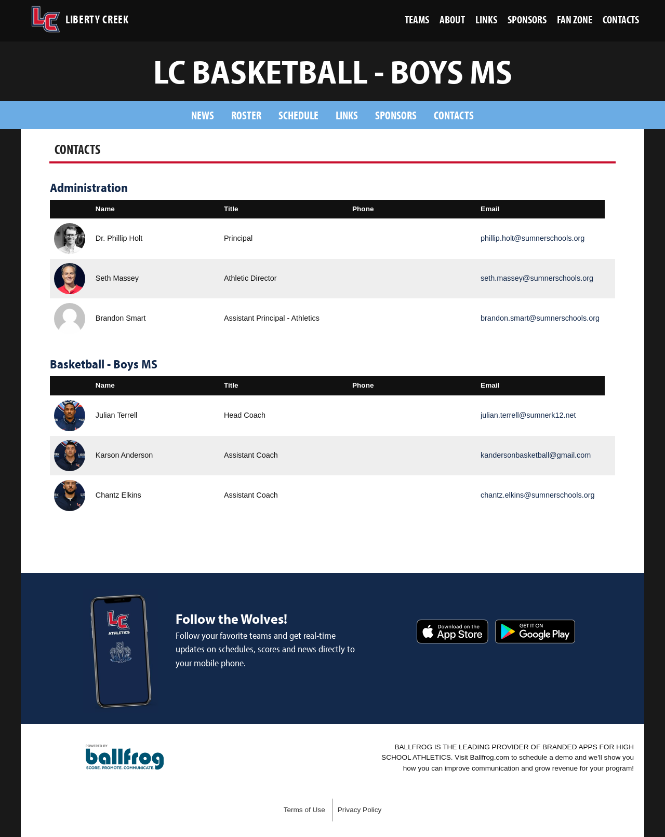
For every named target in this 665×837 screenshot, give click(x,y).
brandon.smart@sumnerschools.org (540, 318)
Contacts (454, 114)
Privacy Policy (360, 810)
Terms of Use (304, 810)
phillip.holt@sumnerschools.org (532, 238)
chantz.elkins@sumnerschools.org (537, 495)
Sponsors (396, 114)
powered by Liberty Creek (125, 757)
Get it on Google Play (535, 631)
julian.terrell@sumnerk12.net (528, 415)
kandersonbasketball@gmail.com (536, 455)
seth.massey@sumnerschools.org (537, 278)
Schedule (298, 114)
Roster (246, 114)
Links (347, 114)
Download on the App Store (452, 631)
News (202, 114)
